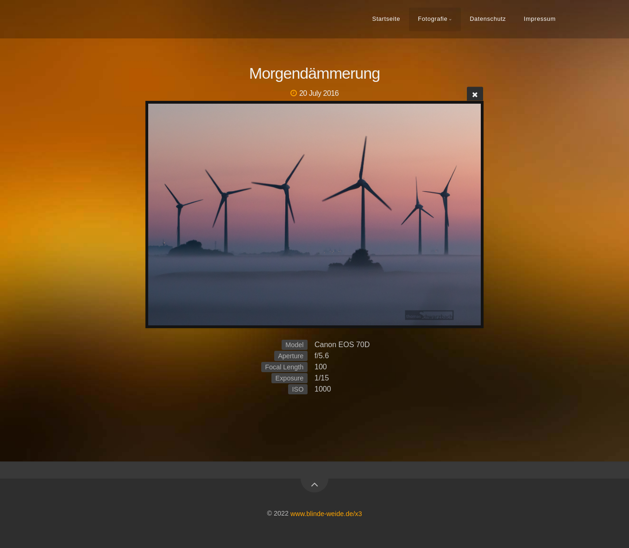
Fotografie (432, 18)
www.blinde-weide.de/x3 (326, 513)
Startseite (386, 18)
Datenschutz (488, 18)
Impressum (540, 18)
